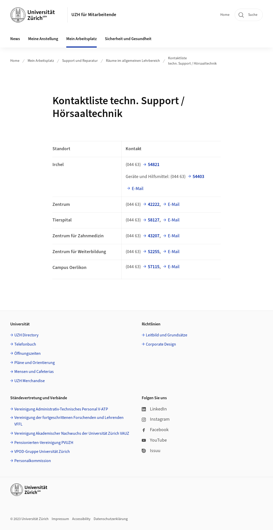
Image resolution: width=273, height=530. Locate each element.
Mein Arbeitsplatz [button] (81, 39)
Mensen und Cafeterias (34, 371)
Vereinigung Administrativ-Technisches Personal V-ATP (61, 409)
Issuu (151, 450)
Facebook (155, 430)
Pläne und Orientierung (34, 363)
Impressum (60, 519)
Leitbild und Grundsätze (166, 335)
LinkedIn (154, 409)
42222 (153, 204)
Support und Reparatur (80, 60)
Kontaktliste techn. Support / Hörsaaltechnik (192, 61)
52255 (153, 252)
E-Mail (138, 188)
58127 (153, 220)
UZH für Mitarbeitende (93, 14)
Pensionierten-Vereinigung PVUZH (43, 442)
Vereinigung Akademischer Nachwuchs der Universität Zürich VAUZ (71, 433)
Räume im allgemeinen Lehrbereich (133, 60)
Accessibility (81, 519)
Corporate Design (161, 344)
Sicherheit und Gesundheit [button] (128, 39)
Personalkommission (32, 461)
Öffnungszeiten (27, 353)
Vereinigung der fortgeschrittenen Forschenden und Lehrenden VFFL (69, 421)
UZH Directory (26, 335)
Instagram (156, 419)
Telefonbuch (25, 344)
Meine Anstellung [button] (43, 39)
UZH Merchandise (29, 381)
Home (225, 14)
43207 (153, 236)
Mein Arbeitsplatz (41, 60)
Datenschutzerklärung (111, 519)
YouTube (154, 440)
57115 (153, 267)
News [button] (15, 39)
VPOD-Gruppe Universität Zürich (42, 451)
